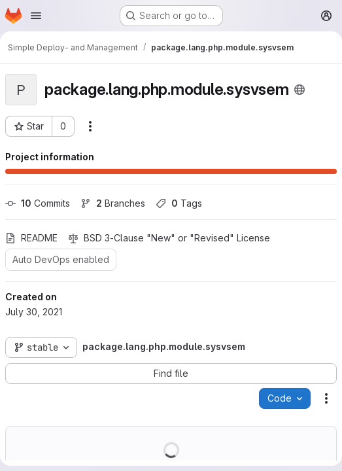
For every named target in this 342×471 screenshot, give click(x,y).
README (31, 237)
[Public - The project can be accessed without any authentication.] (299, 89)
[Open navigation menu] (36, 15)
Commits (37, 203)
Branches (112, 203)
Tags (179, 203)
